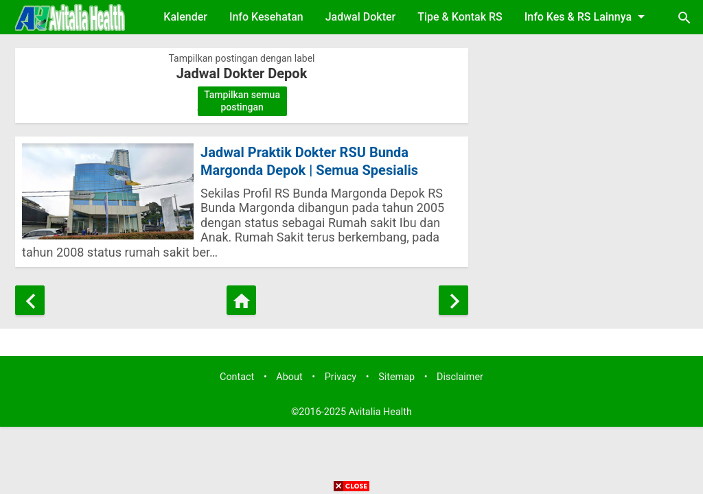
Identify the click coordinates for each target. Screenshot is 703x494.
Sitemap (396, 377)
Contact (237, 377)
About (289, 377)
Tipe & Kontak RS (460, 16)
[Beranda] (241, 300)
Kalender (185, 16)
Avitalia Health (380, 412)
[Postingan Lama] (453, 300)
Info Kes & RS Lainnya (587, 16)
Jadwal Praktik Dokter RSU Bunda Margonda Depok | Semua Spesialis (309, 161)
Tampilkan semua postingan (242, 101)
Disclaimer (460, 377)
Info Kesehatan (266, 16)
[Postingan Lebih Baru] (30, 300)
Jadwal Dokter (360, 16)
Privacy (341, 377)
